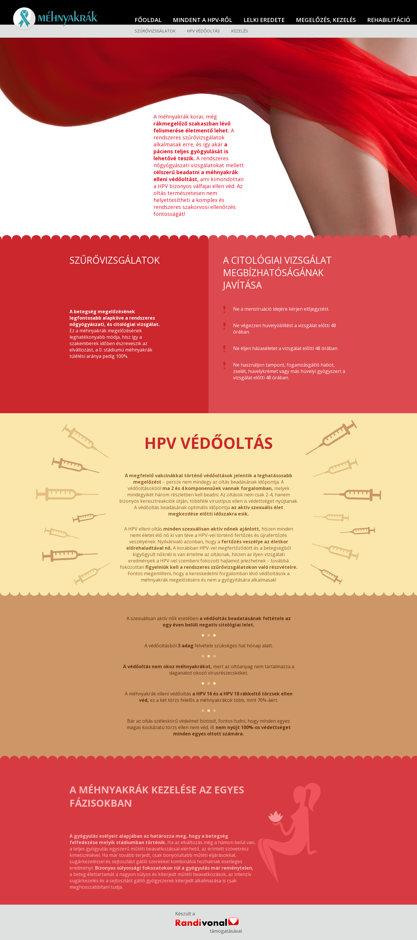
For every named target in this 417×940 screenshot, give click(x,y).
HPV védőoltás (203, 31)
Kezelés (239, 31)
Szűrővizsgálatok (155, 31)
